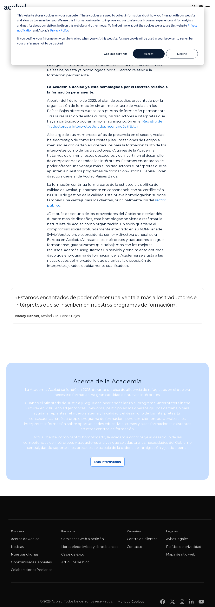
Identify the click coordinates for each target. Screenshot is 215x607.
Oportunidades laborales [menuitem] (31, 562)
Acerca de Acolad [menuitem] (25, 539)
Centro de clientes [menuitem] (142, 539)
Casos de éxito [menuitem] (72, 555)
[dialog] (107, 36)
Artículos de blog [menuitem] (75, 562)
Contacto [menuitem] (134, 547)
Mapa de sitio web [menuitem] (180, 555)
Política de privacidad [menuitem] (183, 547)
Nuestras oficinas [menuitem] (24, 555)
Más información (107, 462)
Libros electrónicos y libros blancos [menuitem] (89, 547)
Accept (149, 53)
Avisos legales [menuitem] (177, 539)
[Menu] (207, 6)
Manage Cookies (131, 593)
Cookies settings (115, 53)
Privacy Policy (59, 30)
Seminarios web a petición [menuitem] (82, 539)
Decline (182, 53)
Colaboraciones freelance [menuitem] (31, 570)
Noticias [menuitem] (17, 547)
